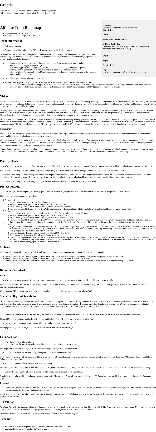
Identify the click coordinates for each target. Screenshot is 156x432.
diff (2, 13)
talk (47, 11)
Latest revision (25, 13)
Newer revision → (44, 13)
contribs (53, 11)
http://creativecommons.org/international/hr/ (120, 28)
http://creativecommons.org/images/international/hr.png (124, 72)
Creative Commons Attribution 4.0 (51, 427)
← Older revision (11, 13)
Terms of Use (41, 429)
